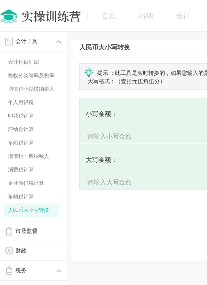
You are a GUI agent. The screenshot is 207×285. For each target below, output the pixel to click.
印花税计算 (21, 116)
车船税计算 (21, 143)
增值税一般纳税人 (28, 156)
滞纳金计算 (21, 129)
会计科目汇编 (23, 62)
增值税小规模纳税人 (31, 89)
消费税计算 (21, 170)
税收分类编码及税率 (31, 75)
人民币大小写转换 (28, 210)
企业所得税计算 (26, 183)
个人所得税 (21, 102)
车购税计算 (21, 197)
